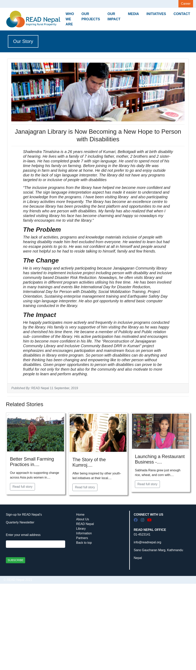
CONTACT (182, 14)
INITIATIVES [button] (156, 14)
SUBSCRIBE (15, 560)
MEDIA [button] (133, 14)
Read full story (22, 486)
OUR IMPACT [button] (114, 16)
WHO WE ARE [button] (70, 19)
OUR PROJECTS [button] (90, 16)
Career (186, 3)
